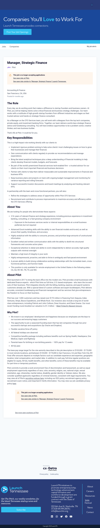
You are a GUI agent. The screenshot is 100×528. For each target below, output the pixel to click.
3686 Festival (88, 501)
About (90, 486)
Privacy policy (44, 474)
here (14, 383)
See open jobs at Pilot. (21, 78)
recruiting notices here (34, 378)
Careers (90, 490)
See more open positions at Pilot (27, 413)
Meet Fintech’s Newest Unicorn (69, 306)
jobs (4, 46)
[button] (92, 5)
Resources (90, 495)
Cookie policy (54, 474)
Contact (90, 511)
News (90, 507)
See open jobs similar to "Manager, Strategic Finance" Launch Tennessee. (39, 81)
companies (14, 46)
